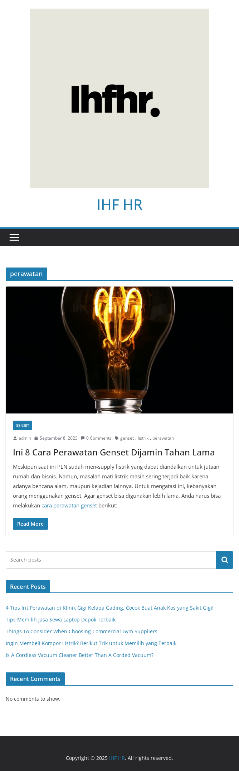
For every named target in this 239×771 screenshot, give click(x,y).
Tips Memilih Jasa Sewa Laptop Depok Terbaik (61, 619)
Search (224, 560)
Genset (22, 425)
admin (25, 438)
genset (127, 438)
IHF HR (119, 204)
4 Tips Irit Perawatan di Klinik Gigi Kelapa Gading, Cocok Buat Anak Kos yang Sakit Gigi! (110, 607)
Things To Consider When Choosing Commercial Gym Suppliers (81, 631)
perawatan (163, 438)
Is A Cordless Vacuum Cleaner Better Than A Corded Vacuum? (79, 655)
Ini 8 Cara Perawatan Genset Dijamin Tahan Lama (114, 452)
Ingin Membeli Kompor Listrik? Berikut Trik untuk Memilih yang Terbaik (91, 643)
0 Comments (96, 438)
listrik (143, 438)
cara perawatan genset (69, 505)
